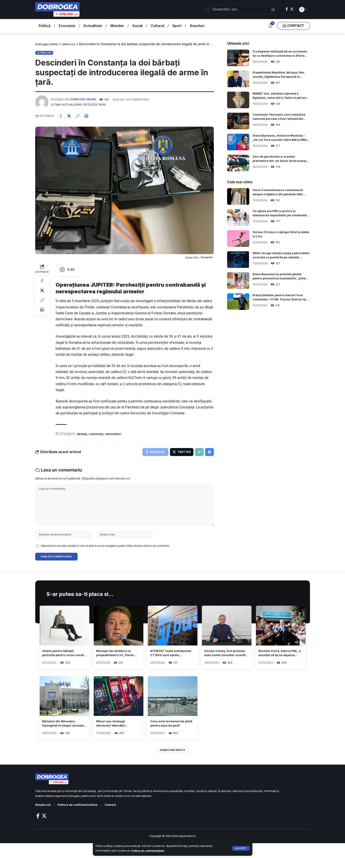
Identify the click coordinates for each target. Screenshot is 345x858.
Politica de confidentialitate (82, 820)
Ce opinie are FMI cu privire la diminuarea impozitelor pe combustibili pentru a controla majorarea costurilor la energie (277, 214)
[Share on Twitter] (70, 116)
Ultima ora (44, 52)
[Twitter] (292, 9)
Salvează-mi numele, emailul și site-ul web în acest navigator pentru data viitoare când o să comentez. (105, 554)
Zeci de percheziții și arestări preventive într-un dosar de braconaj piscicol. (275, 159)
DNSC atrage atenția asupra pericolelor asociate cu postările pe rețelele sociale (281, 256)
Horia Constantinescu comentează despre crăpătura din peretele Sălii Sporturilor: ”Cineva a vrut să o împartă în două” (280, 193)
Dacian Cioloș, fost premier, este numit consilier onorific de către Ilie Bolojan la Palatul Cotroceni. (221, 664)
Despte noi (44, 820)
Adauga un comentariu (132, 99)
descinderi (116, 435)
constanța (98, 435)
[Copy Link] (80, 116)
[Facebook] (287, 9)
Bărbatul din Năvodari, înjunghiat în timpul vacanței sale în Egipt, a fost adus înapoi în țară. (63, 736)
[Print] (89, 116)
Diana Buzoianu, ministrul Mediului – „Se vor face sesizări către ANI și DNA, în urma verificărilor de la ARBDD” (280, 138)
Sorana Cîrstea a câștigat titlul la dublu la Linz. (279, 235)
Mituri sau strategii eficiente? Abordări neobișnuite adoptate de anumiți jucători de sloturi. (118, 736)
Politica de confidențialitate (150, 850)
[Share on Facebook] (61, 116)
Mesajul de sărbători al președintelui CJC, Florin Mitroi (118, 664)
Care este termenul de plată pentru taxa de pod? (170, 736)
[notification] (270, 26)
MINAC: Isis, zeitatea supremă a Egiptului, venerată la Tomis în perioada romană (278, 96)
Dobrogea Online (83, 99)
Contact (117, 820)
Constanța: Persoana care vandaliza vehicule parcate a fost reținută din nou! (279, 117)
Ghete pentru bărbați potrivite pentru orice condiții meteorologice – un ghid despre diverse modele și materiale (63, 664)
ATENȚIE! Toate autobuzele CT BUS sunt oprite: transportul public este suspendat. (172, 664)
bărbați (82, 435)
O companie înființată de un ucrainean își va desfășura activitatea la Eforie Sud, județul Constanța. (278, 54)
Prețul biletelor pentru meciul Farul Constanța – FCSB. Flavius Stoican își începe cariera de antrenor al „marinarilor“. (280, 298)
